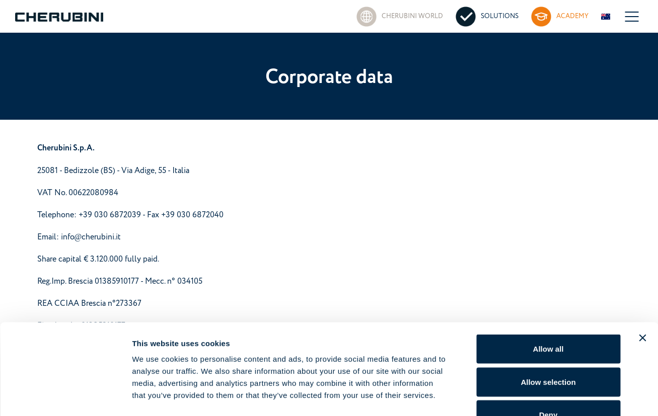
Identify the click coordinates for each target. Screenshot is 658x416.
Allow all (548, 284)
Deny (548, 350)
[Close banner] (642, 273)
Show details (528, 396)
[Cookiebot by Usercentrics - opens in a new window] (65, 396)
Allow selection (548, 317)
